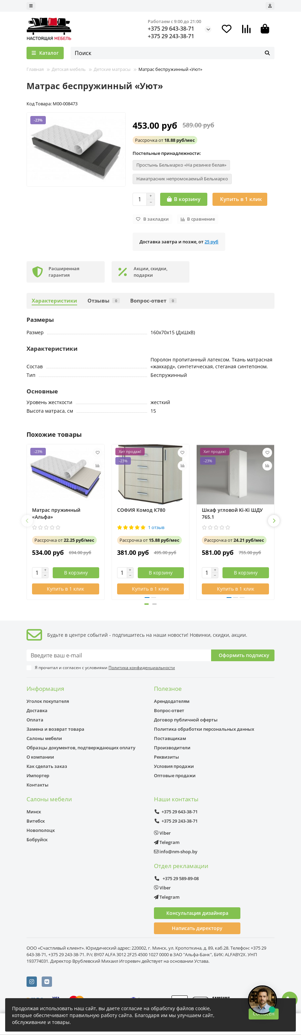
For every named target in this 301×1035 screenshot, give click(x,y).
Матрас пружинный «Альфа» (56, 513)
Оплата (35, 720)
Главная (35, 69)
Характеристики (54, 300)
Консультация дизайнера (197, 913)
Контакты (38, 785)
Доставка (37, 710)
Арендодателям (171, 701)
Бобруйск (37, 839)
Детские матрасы (112, 69)
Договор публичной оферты (186, 720)
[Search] (172, 53)
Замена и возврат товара (55, 729)
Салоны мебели (44, 738)
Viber (162, 833)
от (165, 140)
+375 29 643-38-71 (171, 28)
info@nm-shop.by (175, 851)
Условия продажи (174, 766)
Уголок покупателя (48, 701)
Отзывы (103, 300)
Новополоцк (41, 830)
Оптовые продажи (175, 775)
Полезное (168, 689)
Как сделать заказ (47, 766)
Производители (172, 747)
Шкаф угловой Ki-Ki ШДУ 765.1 (232, 513)
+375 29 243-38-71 (171, 36)
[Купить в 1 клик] (239, 199)
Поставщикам (170, 738)
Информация (45, 689)
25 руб (211, 242)
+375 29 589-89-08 (176, 878)
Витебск (36, 821)
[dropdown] (31, 6)
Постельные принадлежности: (167, 153)
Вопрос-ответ (153, 300)
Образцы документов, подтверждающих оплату (81, 747)
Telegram (166, 842)
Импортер (38, 775)
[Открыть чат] (262, 999)
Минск (34, 812)
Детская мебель (69, 69)
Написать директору (197, 928)
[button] (27, 521)
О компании (40, 757)
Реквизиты (166, 757)
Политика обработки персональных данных (204, 729)
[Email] (119, 655)
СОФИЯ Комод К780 (141, 510)
